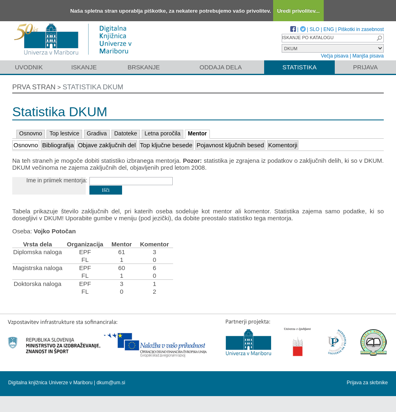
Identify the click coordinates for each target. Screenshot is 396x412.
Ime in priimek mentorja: (57, 180)
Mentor (197, 133)
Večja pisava (334, 56)
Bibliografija (58, 145)
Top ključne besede (166, 145)
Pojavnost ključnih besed (230, 145)
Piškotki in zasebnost (361, 29)
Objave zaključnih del (107, 145)
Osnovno (30, 133)
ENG (328, 29)
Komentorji (283, 145)
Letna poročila (162, 133)
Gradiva (97, 133)
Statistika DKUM (92, 87)
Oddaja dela (221, 67)
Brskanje (143, 67)
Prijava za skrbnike (367, 382)
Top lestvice (64, 133)
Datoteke (125, 133)
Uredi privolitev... (298, 11)
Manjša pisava (368, 56)
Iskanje (84, 67)
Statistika (300, 67)
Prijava (365, 67)
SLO (314, 29)
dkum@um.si (111, 382)
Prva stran (34, 87)
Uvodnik (28, 67)
